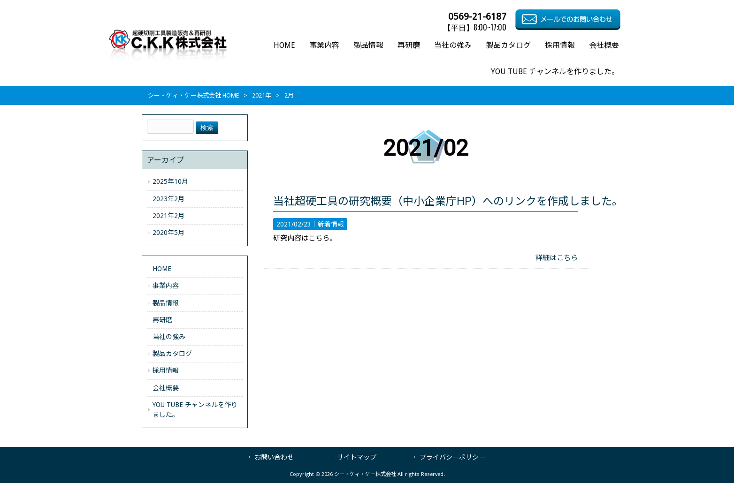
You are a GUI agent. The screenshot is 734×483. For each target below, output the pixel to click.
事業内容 (166, 285)
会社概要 (166, 388)
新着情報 (331, 224)
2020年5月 (168, 232)
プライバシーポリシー (452, 457)
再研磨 (162, 320)
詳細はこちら (556, 258)
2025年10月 (170, 181)
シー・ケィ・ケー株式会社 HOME (193, 95)
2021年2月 (168, 215)
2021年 (261, 95)
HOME (162, 268)
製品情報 (166, 303)
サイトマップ (356, 457)
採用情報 (166, 370)
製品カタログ (172, 353)
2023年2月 (168, 199)
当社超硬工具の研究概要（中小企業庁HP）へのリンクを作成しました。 (448, 201)
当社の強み (169, 336)
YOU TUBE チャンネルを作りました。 (195, 409)
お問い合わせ (274, 457)
